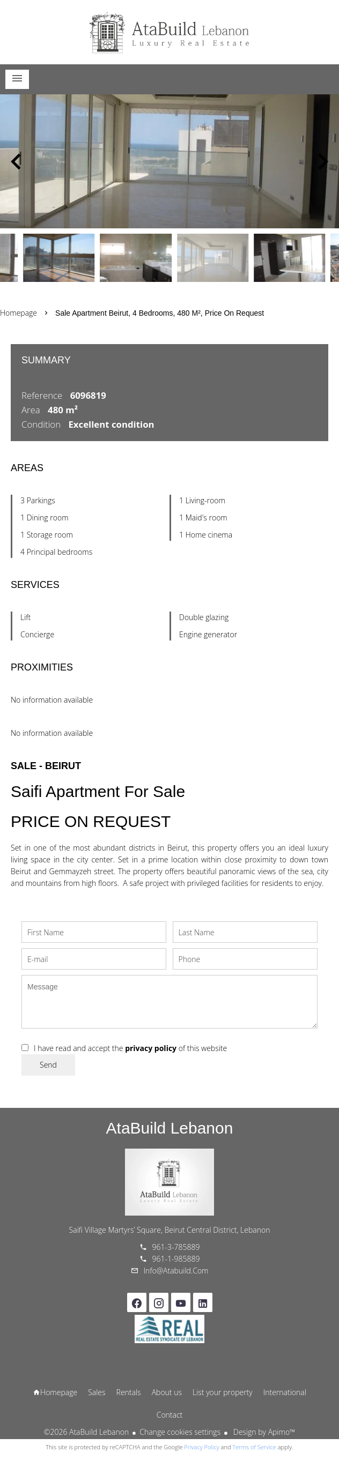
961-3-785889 (176, 1247)
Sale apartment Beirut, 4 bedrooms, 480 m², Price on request (159, 313)
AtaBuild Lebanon (169, 1128)
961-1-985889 (176, 1259)
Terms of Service (254, 1447)
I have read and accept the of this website (130, 1048)
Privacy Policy (201, 1447)
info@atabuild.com (176, 1270)
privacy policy (150, 1048)
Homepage (169, 32)
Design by (263, 1432)
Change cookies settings (179, 1432)
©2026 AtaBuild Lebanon (86, 1432)
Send (48, 1065)
